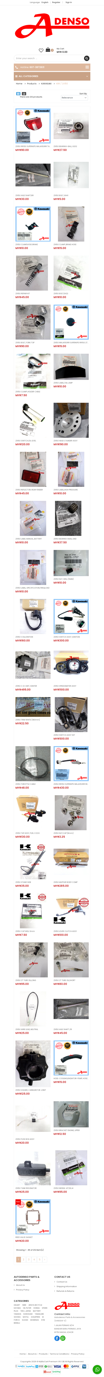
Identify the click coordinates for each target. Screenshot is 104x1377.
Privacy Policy (22, 1289)
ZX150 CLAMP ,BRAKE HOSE (65, 244)
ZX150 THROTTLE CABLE (25, 784)
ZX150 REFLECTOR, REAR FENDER (29, 489)
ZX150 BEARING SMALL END (65, 539)
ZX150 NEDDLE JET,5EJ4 (63, 1188)
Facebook (57, 1338)
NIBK (24, 1305)
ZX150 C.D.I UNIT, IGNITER (26, 686)
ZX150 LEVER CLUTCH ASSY (65, 931)
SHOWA (17, 1317)
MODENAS (34, 1320)
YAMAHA (17, 1314)
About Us (20, 1285)
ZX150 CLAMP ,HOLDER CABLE (27, 391)
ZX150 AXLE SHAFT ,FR (63, 1029)
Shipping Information (67, 1286)
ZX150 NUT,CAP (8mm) (64, 833)
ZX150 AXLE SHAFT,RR (24, 195)
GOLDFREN (35, 1317)
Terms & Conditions (59, 1354)
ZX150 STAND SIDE (23, 882)
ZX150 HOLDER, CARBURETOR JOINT (30, 1090)
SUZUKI (25, 1320)
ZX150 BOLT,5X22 (61, 293)
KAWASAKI (46, 83)
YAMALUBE (39, 1314)
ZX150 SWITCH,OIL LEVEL (25, 440)
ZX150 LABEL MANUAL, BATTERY (28, 539)
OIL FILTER (27, 1308)
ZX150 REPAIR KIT (22, 293)
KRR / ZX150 (62, 83)
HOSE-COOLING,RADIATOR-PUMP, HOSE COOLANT (71, 1078)
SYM (43, 1320)
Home (19, 83)
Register (56, 2)
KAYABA (17, 1308)
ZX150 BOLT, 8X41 (61, 195)
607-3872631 (37, 67)
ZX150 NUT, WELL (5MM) (64, 579)
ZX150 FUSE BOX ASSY (24, 1139)
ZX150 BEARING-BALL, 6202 (65, 146)
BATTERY (37, 1311)
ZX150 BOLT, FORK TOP (24, 342)
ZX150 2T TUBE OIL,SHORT (64, 980)
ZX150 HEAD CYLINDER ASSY (65, 440)
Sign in (69, 2)
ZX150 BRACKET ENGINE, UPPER (67, 1130)
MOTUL (26, 1317)
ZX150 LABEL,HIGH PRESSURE (66, 489)
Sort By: (83, 93)
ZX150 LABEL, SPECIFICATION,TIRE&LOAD (32, 588)
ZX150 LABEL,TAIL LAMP (63, 383)
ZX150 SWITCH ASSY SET (64, 735)
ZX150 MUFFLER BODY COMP (65, 882)
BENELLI (17, 1323)
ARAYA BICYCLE (35, 1305)
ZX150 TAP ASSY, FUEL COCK (27, 833)
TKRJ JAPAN (25, 1311)
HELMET (17, 1305)
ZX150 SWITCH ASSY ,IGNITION (67, 637)
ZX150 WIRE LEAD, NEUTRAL (26, 1029)
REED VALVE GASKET (24, 1237)
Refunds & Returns (65, 1291)
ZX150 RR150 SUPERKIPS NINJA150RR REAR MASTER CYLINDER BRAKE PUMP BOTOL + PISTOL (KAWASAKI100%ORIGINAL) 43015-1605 (71, 784)
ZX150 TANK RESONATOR (26, 1188)
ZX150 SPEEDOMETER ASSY (65, 686)
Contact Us (62, 1281)
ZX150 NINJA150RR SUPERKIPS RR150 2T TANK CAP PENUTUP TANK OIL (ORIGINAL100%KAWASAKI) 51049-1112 (71, 342)
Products (31, 83)
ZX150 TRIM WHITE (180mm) (27, 719)
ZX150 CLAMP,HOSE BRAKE (26, 244)
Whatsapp (63, 1338)
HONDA (36, 1308)
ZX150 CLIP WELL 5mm (25, 931)
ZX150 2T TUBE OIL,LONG (25, 980)
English (46, 2)
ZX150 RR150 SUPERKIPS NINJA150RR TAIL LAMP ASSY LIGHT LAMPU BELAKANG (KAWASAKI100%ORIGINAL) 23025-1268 (33, 146)
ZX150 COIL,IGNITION (24, 637)
